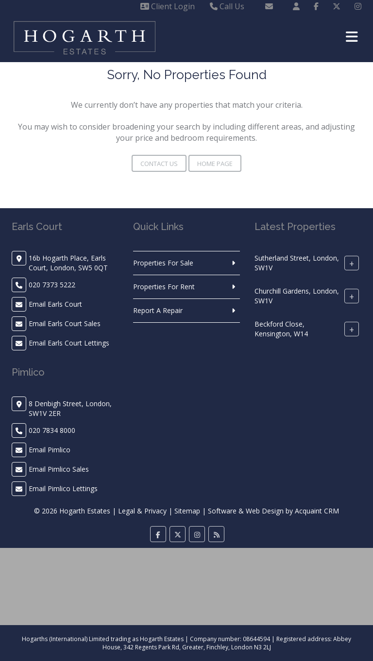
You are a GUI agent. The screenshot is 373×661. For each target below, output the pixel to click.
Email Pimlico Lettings (63, 488)
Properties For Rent (164, 286)
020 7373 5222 (52, 284)
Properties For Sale (163, 262)
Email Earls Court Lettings (69, 342)
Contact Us (159, 163)
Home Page (215, 163)
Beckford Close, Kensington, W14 (281, 328)
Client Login (167, 6)
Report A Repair (158, 310)
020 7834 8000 (52, 430)
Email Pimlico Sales (59, 469)
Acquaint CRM (317, 510)
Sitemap (187, 510)
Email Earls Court (55, 304)
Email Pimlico (49, 449)
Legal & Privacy (142, 510)
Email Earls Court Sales (65, 323)
